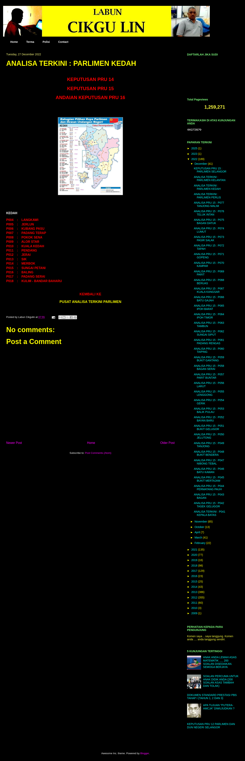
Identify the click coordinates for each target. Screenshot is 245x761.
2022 (194, 159)
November (201, 521)
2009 (194, 613)
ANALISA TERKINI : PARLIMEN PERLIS (207, 196)
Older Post (167, 442)
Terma (30, 41)
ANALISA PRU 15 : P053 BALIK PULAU (209, 410)
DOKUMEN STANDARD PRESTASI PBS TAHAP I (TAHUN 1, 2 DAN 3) (212, 696)
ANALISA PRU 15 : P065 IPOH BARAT (209, 307)
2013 (194, 592)
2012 (194, 597)
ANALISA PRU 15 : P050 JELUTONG (209, 436)
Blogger (144, 753)
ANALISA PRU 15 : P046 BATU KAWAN (209, 470)
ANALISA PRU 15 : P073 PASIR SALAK (209, 238)
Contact (63, 41)
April (197, 532)
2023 (194, 153)
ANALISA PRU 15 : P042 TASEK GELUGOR (209, 504)
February (200, 543)
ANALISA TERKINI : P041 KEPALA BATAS (209, 513)
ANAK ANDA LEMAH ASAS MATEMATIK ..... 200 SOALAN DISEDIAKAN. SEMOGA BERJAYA (220, 662)
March (198, 537)
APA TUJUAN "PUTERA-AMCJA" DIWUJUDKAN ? (218, 707)
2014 (194, 586)
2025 (194, 148)
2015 (194, 581)
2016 (194, 576)
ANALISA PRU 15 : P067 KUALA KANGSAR (209, 290)
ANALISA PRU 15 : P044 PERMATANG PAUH (209, 487)
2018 (194, 565)
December (201, 163)
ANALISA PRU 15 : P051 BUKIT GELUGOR (209, 427)
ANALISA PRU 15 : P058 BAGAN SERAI (209, 367)
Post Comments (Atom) (98, 452)
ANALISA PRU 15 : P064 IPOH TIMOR (209, 316)
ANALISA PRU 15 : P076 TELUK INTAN (209, 213)
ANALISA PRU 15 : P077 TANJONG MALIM (209, 204)
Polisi (46, 41)
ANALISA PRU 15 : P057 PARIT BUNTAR (209, 376)
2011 (194, 602)
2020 (194, 554)
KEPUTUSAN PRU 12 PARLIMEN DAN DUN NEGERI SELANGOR (211, 725)
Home (14, 41)
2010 (194, 608)
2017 (194, 570)
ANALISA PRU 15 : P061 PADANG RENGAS (209, 341)
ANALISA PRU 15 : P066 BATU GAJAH (209, 299)
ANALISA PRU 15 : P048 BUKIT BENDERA (209, 453)
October (199, 527)
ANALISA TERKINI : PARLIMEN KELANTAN (209, 178)
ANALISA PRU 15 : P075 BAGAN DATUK (209, 221)
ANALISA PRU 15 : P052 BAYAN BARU (209, 419)
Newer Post (14, 442)
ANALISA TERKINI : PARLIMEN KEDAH (207, 187)
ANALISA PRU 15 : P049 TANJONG (209, 445)
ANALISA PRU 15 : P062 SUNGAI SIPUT (209, 333)
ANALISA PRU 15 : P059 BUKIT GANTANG (209, 359)
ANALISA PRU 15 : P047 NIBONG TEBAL (209, 462)
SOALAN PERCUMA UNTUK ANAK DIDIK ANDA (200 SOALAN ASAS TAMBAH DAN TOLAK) (221, 681)
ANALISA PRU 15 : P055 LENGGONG (209, 393)
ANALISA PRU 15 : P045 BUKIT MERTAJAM (209, 479)
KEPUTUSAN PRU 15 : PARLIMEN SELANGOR (210, 170)
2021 (194, 549)
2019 (194, 560)
